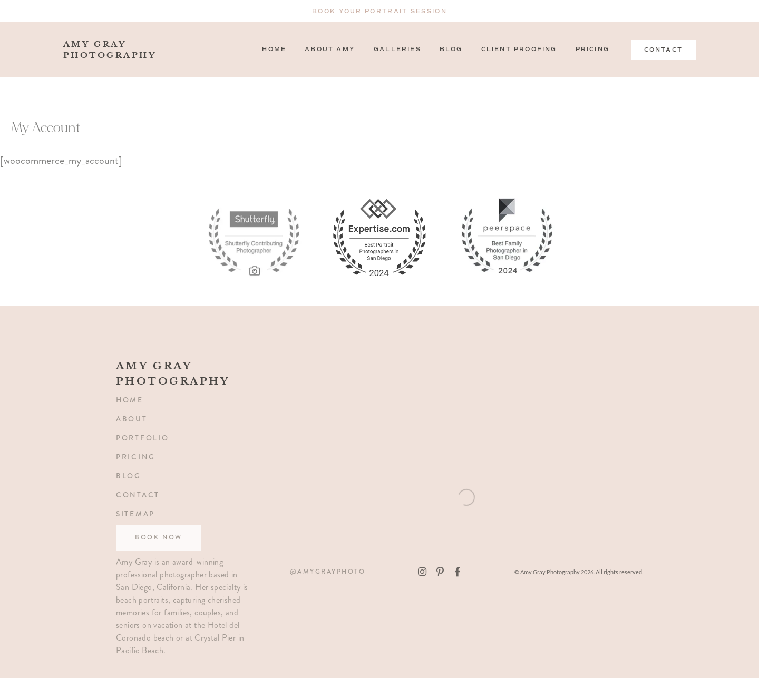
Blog (451, 49)
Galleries (397, 49)
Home (274, 49)
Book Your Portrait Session (379, 11)
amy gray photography (133, 49)
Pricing (592, 49)
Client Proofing (519, 49)
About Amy (330, 49)
